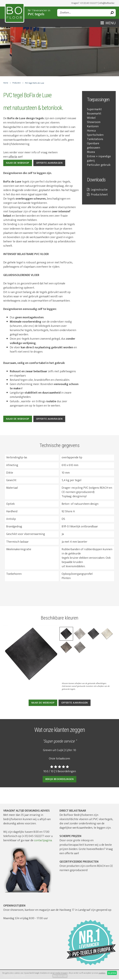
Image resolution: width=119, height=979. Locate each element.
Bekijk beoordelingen (59, 779)
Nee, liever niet (60, 976)
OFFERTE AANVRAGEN (49, 163)
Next (111, 637)
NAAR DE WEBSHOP (17, 163)
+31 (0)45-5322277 (89, 3)
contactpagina (43, 840)
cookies (102, 973)
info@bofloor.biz (106, 3)
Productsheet (97, 194)
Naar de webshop (17, 419)
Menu (108, 23)
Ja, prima (112, 973)
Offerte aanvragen (49, 419)
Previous (8, 637)
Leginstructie (97, 189)
